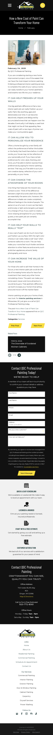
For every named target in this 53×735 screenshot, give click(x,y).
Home (26, 646)
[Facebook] (22, 714)
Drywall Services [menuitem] (26, 701)
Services (21, 319)
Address (11, 422)
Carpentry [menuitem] (26, 696)
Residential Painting (26, 654)
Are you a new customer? (18, 430)
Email (11, 415)
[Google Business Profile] (17, 714)
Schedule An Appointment (26, 662)
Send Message (26, 473)
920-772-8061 (26, 604)
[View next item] (19, 355)
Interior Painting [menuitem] (26, 680)
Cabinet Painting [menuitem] (26, 692)
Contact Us (26, 666)
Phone (11, 408)
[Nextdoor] (31, 714)
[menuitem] (16, 732)
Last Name (13, 400)
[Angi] (36, 714)
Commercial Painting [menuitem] (26, 676)
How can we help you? (17, 437)
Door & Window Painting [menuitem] (26, 688)
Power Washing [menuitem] (26, 705)
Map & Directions (26, 597)
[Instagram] (26, 714)
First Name (13, 393)
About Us (26, 650)
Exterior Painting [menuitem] (26, 684)
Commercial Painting (26, 658)
